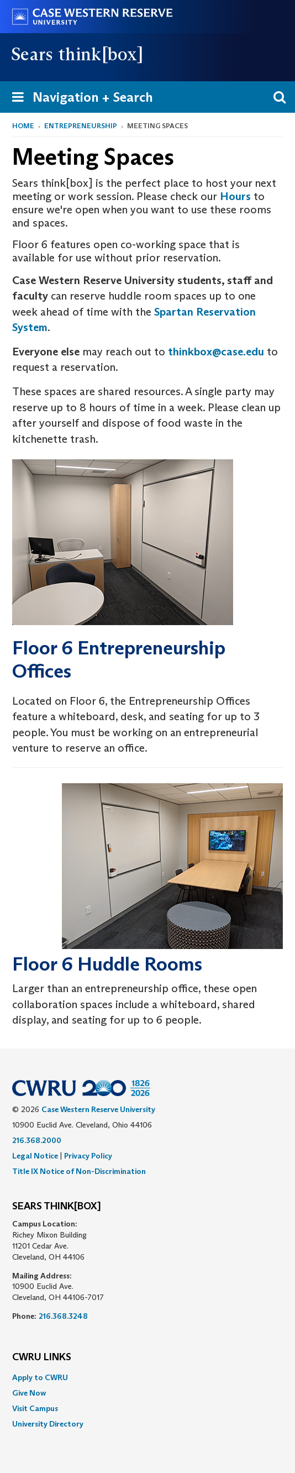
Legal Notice (35, 1156)
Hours (235, 196)
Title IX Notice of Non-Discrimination (79, 1171)
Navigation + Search (79, 99)
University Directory (47, 1424)
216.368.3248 (63, 1316)
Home (23, 126)
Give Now (29, 1393)
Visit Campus (35, 1408)
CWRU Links (41, 1357)
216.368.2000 (36, 1140)
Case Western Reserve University (98, 1109)
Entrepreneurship (80, 126)
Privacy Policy (88, 1156)
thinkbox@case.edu (216, 351)
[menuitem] (147, 1377)
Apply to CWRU (40, 1377)
